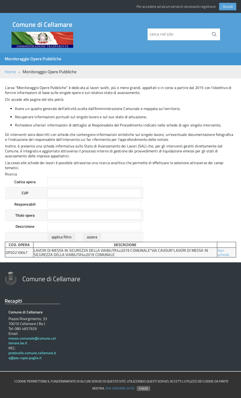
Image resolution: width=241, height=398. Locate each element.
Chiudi (143, 388)
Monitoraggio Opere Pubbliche (33, 59)
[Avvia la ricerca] (214, 34)
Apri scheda (223, 252)
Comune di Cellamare (42, 25)
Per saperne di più (120, 388)
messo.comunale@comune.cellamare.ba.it (32, 341)
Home (10, 72)
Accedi (228, 6)
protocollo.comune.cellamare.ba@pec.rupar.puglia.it (32, 356)
